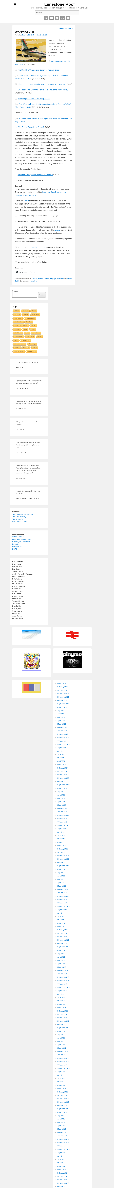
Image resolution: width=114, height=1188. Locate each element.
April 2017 (61, 1045)
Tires (27, 333)
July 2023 (60, 791)
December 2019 (63, 937)
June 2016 (61, 1078)
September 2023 (63, 785)
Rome (34, 311)
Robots (17, 311)
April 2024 (61, 761)
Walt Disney (35, 314)
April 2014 (61, 1166)
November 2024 (63, 737)
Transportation (26, 340)
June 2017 (61, 1038)
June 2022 (61, 835)
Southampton (18, 322)
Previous (62, 28)
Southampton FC (18, 537)
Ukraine (26, 314)
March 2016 (61, 1089)
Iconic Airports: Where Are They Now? (34, 98)
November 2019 (63, 940)
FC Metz (15, 544)
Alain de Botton (38, 247)
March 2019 (61, 967)
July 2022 (60, 832)
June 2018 (61, 997)
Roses (33, 329)
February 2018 (62, 1011)
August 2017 (62, 1031)
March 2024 (61, 764)
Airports (34, 279)
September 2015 (63, 1109)
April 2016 (61, 1085)
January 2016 (62, 1095)
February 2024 (62, 768)
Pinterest (46, 18)
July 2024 (60, 751)
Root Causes (30, 336)
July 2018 (60, 994)
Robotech (29, 322)
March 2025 (61, 724)
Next (70, 28)
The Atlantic (18, 318)
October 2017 (62, 1024)
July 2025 (60, 711)
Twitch (25, 329)
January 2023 (62, 812)
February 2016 (62, 1092)
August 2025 (62, 707)
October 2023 (62, 781)
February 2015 (62, 1132)
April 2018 (61, 1004)
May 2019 (61, 960)
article (57, 230)
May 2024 (61, 758)
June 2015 (61, 1119)
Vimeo (57, 18)
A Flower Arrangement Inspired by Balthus (35, 175)
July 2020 (60, 913)
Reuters (17, 347)
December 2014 (63, 1139)
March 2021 (61, 886)
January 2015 (62, 1136)
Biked (26, 201)
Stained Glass (19, 336)
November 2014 (63, 1143)
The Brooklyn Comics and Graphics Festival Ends (38, 70)
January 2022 (62, 852)
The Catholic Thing (19, 517)
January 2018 (62, 1014)
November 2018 (63, 980)
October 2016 (62, 1065)
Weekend (60, 279)
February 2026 (62, 687)
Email (68, 18)
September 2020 (63, 906)
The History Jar (17, 519)
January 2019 (62, 974)
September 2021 (63, 866)
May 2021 (61, 879)
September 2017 (63, 1028)
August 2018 (62, 991)
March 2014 (61, 1170)
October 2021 (62, 862)
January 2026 (62, 690)
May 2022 (61, 839)
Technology (32, 344)
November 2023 (63, 778)
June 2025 (61, 714)
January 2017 (62, 1055)
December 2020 (63, 896)
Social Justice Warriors (21, 325)
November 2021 (63, 859)
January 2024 (62, 771)
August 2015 (62, 1112)
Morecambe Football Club (21, 539)
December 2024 (63, 734)
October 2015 (62, 1105)
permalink (33, 281)
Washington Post (30, 318)
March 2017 (61, 1048)
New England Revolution (21, 541)
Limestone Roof (59, 4)
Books (40, 279)
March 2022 (61, 845)
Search (15, 291)
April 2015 (61, 1126)
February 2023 (62, 808)
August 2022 (62, 829)
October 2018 (62, 984)
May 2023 (61, 798)
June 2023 (61, 795)
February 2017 (62, 1051)
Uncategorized (31, 351)
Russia (35, 347)
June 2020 (61, 916)
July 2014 (60, 1156)
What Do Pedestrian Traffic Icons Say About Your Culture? (42, 84)
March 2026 (61, 684)
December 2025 (63, 694)
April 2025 (61, 721)
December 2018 (63, 977)
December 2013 (63, 1180)
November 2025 (63, 697)
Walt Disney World (20, 344)
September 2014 (63, 1149)
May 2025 (61, 717)
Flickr (62, 18)
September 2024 (63, 744)
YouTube (51, 18)
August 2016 (62, 1072)
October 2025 (62, 700)
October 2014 (62, 1146)
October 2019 (62, 943)
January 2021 (62, 893)
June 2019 (61, 957)
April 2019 (61, 964)
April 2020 (61, 923)
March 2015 (61, 1129)
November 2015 (63, 1102)
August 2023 (62, 788)
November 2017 (63, 1021)
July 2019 (60, 954)
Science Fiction (19, 351)
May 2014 (61, 1163)
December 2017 (63, 1018)
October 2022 (62, 822)
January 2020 (62, 933)
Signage (53, 279)
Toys (16, 340)
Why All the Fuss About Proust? (31, 127)
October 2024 (62, 741)
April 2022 (61, 842)
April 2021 (61, 883)
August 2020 (62, 910)
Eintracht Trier (17, 546)
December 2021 (63, 856)
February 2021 (62, 889)
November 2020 (63, 900)
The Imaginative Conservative (23, 514)
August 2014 (62, 1153)
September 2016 (63, 1068)
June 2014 (61, 1159)
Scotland (17, 314)
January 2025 (62, 731)
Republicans (36, 333)
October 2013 (62, 1186)
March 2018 (61, 1007)
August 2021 (62, 869)
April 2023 (61, 802)
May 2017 (61, 1041)
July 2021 (60, 873)
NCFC (14, 549)
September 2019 (63, 947)
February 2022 (62, 849)
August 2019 (62, 950)
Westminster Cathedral (20, 521)
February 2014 (62, 1173)
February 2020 (62, 930)
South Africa (18, 333)
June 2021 (61, 876)
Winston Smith (42, 35)
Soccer (33, 325)
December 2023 (63, 775)
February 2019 (62, 970)
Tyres (39, 336)
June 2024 (61, 754)
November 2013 (63, 1183)
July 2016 (60, 1075)
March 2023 (61, 805)
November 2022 (63, 818)
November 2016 (63, 1061)
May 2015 (61, 1122)
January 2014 (62, 1176)
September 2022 (63, 825)
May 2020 (61, 920)
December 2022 (63, 815)
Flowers (46, 279)
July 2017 (60, 1034)
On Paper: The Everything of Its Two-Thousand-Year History (43, 90)
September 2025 (63, 704)
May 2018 (61, 1001)
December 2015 (63, 1099)
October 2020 (62, 903)
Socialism (25, 311)
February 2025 (62, 727)
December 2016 (63, 1058)
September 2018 (63, 987)
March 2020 (61, 927)
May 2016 (61, 1082)
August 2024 (62, 748)
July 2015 (60, 1116)
